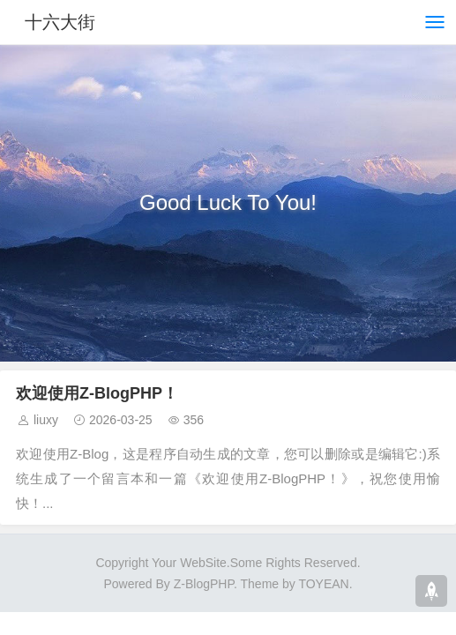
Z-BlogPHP (204, 584)
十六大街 (60, 22)
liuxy (46, 420)
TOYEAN (323, 584)
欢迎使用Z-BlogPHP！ (97, 393)
